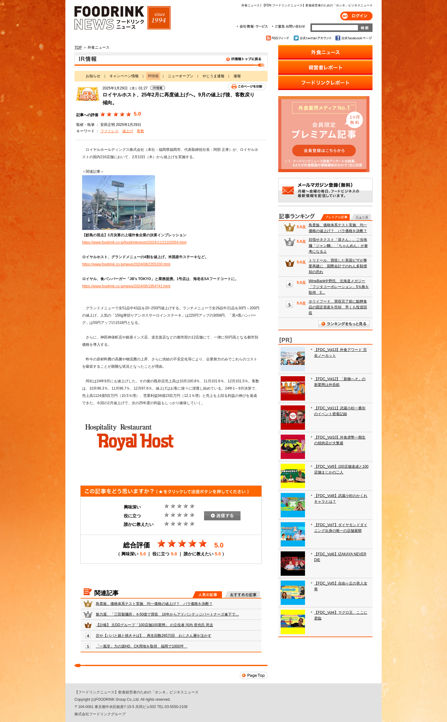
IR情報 (171, 60)
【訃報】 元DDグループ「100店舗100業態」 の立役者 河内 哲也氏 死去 (154, 625)
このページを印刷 (247, 86)
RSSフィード (278, 38)
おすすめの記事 (242, 594)
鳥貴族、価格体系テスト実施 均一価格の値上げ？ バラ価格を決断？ (154, 604)
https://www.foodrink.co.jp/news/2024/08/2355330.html (126, 264)
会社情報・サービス (253, 26)
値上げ (127, 131)
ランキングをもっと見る (343, 323)
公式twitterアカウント (313, 38)
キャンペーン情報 (124, 76)
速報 (237, 76)
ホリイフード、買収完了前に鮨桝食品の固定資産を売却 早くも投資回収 (338, 307)
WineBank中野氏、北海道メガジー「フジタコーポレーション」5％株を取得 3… (339, 287)
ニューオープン (180, 76)
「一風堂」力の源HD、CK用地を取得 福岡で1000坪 (141, 646)
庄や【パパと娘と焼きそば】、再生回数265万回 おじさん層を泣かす (153, 635)
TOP (78, 47)
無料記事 (361, 217)
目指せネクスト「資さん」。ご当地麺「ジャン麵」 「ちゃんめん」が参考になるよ (338, 245)
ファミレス (109, 131)
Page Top (254, 675)
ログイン (356, 16)
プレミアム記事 (335, 217)
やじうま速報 (213, 76)
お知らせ (93, 76)
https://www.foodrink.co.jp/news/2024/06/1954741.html (126, 286)
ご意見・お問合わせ (288, 26)
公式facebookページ (353, 38)
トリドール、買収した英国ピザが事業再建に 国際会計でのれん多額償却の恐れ (338, 266)
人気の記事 (207, 594)
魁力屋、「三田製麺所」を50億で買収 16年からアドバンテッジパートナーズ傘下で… (167, 614)
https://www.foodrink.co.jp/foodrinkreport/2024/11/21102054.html (134, 242)
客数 (140, 131)
